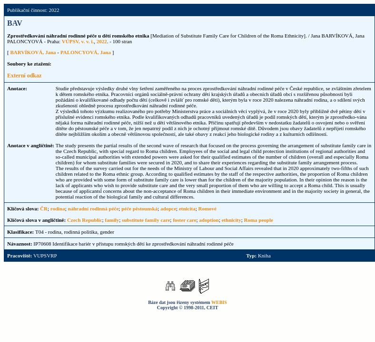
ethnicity (231, 220)
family (112, 220)
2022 (102, 41)
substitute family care (146, 220)
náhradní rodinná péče (93, 208)
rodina (57, 208)
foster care (184, 220)
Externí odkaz (24, 75)
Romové (207, 208)
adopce (168, 208)
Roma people (258, 220)
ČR (44, 208)
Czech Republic (84, 220)
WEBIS (219, 302)
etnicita (187, 208)
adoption (209, 220)
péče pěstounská (139, 208)
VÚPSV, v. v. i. (78, 41)
